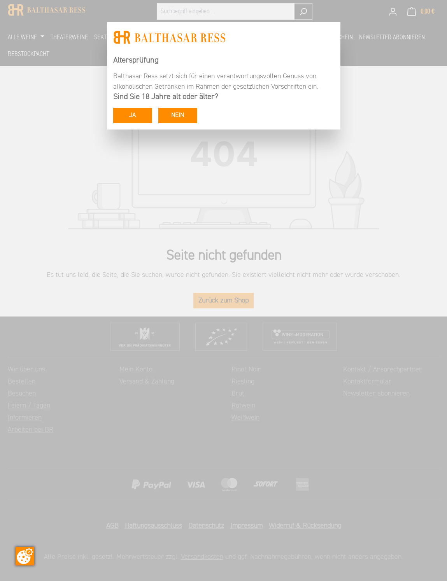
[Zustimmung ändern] (25, 556)
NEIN (177, 115)
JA (132, 115)
